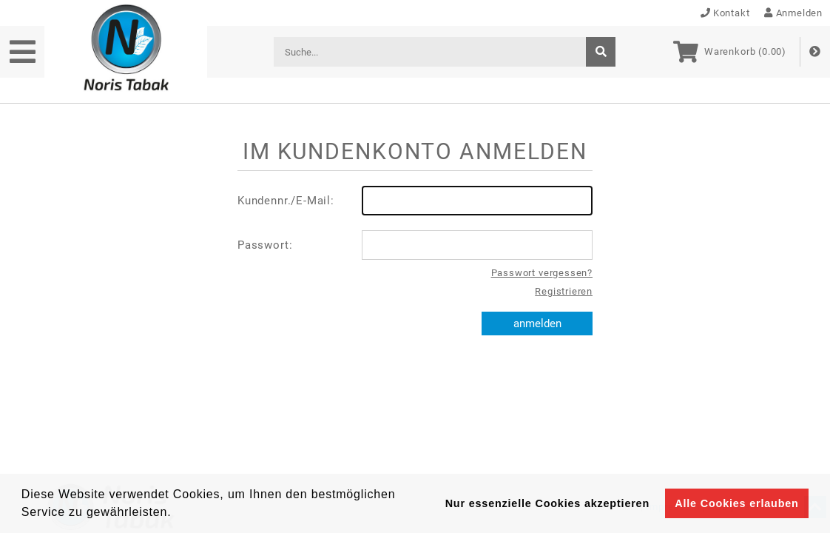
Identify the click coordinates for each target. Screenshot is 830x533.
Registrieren (564, 291)
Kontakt (725, 13)
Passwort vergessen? (542, 272)
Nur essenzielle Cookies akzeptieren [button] (547, 503)
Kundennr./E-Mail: (415, 200)
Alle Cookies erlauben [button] (736, 503)
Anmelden (793, 13)
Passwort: (415, 245)
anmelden (537, 323)
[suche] (600, 52)
